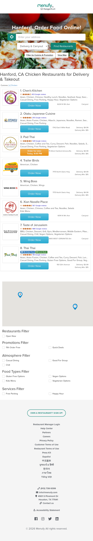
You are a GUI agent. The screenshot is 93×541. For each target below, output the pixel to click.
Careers (46, 436)
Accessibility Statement (46, 510)
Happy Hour (58, 393)
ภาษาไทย (46, 472)
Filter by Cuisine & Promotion (39, 55)
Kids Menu (11, 381)
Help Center (47, 428)
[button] (75, 307)
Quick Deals (58, 347)
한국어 (46, 468)
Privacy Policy (46, 440)
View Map (62, 55)
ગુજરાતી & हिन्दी (46, 464)
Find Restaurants (63, 46)
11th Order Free (13, 347)
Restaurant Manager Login (46, 424)
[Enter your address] (51, 37)
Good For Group (60, 360)
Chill (8, 365)
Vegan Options (59, 376)
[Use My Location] (11, 37)
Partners (46, 432)
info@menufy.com (46, 492)
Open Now (11, 336)
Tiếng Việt (46, 477)
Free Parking (12, 393)
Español (46, 456)
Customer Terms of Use (46, 444)
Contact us (46, 503)
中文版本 (46, 460)
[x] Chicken (13, 85)
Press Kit (46, 452)
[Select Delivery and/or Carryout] (32, 46)
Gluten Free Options (15, 376)
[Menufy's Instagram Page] (42, 519)
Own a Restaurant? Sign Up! (46, 413)
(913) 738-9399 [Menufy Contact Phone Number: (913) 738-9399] (46, 488)
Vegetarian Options (61, 381)
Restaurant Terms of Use (46, 448)
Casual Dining (12, 360)
